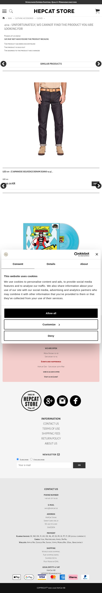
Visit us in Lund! (51, 377)
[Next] (98, 64)
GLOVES (40, 18)
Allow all (51, 313)
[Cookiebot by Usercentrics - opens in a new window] (74, 254)
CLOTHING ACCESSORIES (24, 18)
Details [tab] (51, 263)
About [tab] (84, 263)
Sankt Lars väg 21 (51, 520)
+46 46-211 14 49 (51, 498)
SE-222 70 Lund (51, 524)
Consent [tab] (18, 263)
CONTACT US (51, 423)
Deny (51, 335)
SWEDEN (51, 527)
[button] (4, 11)
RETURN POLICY (51, 438)
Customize (51, 324)
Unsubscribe (38, 459)
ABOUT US (51, 443)
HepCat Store (51, 517)
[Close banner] (97, 254)
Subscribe (24, 459)
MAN (10, 18)
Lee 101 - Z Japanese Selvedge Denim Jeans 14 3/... (28, 171)
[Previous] (3, 64)
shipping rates (52, 555)
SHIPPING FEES (51, 433)
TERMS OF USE (51, 428)
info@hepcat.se (51, 508)
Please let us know (12, 36)
